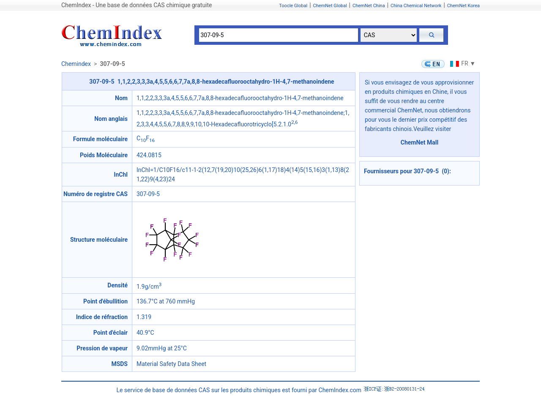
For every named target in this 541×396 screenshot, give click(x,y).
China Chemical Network (416, 5)
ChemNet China (368, 5)
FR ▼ (461, 63)
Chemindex (76, 63)
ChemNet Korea (463, 5)
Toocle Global (293, 5)
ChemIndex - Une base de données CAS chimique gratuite (136, 5)
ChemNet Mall (420, 142)
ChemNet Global (330, 5)
